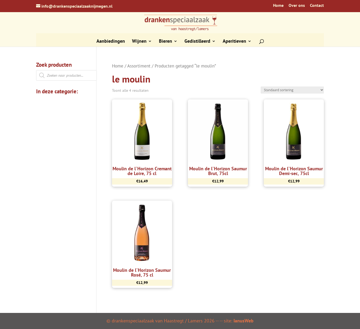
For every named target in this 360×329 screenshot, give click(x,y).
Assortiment (138, 66)
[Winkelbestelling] (292, 90)
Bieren (165, 41)
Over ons (297, 5)
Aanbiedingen (110, 41)
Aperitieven (234, 41)
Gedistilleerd (197, 41)
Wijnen (139, 41)
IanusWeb (243, 321)
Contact (317, 5)
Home (278, 5)
